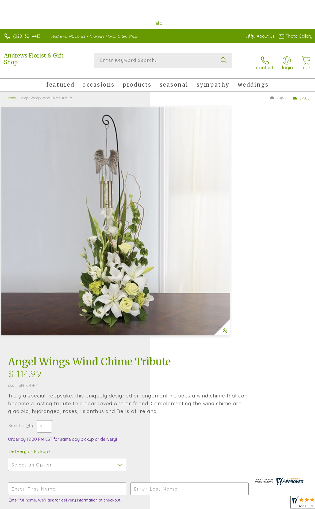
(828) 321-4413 (26, 36)
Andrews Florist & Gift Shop (34, 59)
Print (278, 93)
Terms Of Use (190, 503)
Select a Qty (171, 196)
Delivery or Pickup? (180, 222)
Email (301, 93)
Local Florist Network (259, 503)
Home (11, 93)
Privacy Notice (221, 503)
